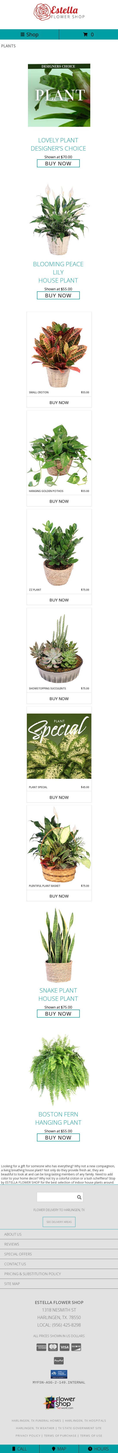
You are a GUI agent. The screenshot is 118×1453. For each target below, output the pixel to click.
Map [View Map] (59, 1449)
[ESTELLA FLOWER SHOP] (59, 23)
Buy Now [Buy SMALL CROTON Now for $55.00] (59, 402)
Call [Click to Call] (19, 1449)
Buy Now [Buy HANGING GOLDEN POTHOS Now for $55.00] (59, 501)
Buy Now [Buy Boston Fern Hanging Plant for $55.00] (58, 1137)
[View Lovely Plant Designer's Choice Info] (59, 95)
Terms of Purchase (60, 1436)
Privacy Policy (28, 1436)
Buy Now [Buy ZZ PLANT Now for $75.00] (59, 600)
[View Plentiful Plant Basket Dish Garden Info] (59, 845)
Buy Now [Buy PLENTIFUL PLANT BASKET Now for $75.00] (59, 896)
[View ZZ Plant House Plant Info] (59, 548)
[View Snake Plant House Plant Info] (59, 945)
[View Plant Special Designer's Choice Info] (59, 746)
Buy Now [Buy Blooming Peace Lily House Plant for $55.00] (58, 295)
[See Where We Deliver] (59, 1222)
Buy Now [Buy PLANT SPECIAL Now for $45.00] (59, 797)
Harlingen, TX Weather (35, 1428)
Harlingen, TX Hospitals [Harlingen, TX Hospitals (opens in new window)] (85, 1420)
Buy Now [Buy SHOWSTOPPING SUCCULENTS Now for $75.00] (59, 698)
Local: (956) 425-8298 (59, 1325)
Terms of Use (91, 1436)
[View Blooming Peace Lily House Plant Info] (59, 219)
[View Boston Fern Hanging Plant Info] (59, 1069)
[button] (59, 1374)
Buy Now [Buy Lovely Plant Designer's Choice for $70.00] (58, 163)
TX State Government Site (80, 1428)
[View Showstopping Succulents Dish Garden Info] (59, 647)
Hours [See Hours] (98, 1449)
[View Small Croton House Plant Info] (59, 351)
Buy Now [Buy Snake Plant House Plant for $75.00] (58, 1013)
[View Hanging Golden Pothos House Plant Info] (59, 450)
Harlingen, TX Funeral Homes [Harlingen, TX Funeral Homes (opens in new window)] (36, 1420)
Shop (29, 34)
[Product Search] (60, 1197)
